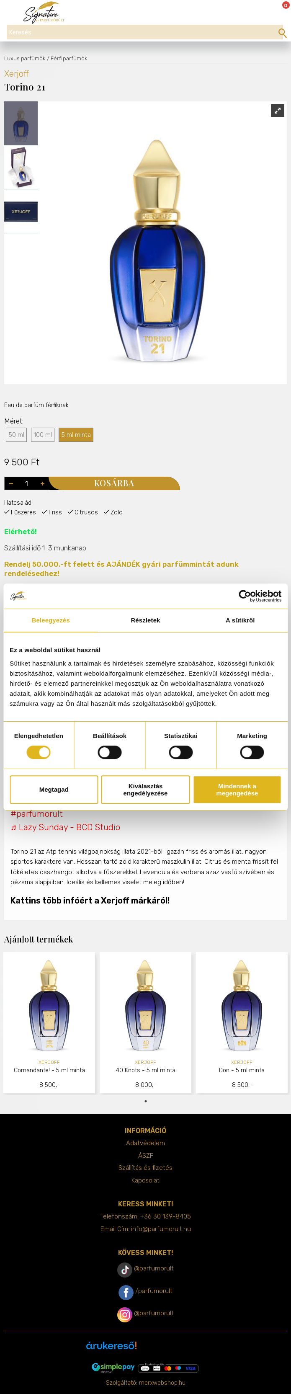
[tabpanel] (49, 1023)
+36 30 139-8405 (165, 1216)
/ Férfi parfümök (67, 58)
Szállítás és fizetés (145, 1168)
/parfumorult (154, 1291)
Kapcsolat (145, 1180)
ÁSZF (145, 1155)
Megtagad (54, 789)
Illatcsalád (17, 502)
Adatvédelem (145, 1143)
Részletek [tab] (145, 620)
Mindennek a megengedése (237, 789)
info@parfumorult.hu (161, 1229)
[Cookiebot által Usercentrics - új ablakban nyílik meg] (244, 596)
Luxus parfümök (24, 58)
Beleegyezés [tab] (51, 620)
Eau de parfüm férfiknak (36, 405)
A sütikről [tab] (240, 620)
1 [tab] (146, 1101)
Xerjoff (16, 74)
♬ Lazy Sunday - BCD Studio (65, 827)
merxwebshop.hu (162, 1382)
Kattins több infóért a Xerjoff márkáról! (90, 901)
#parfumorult (36, 814)
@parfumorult (154, 1268)
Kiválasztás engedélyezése (146, 789)
